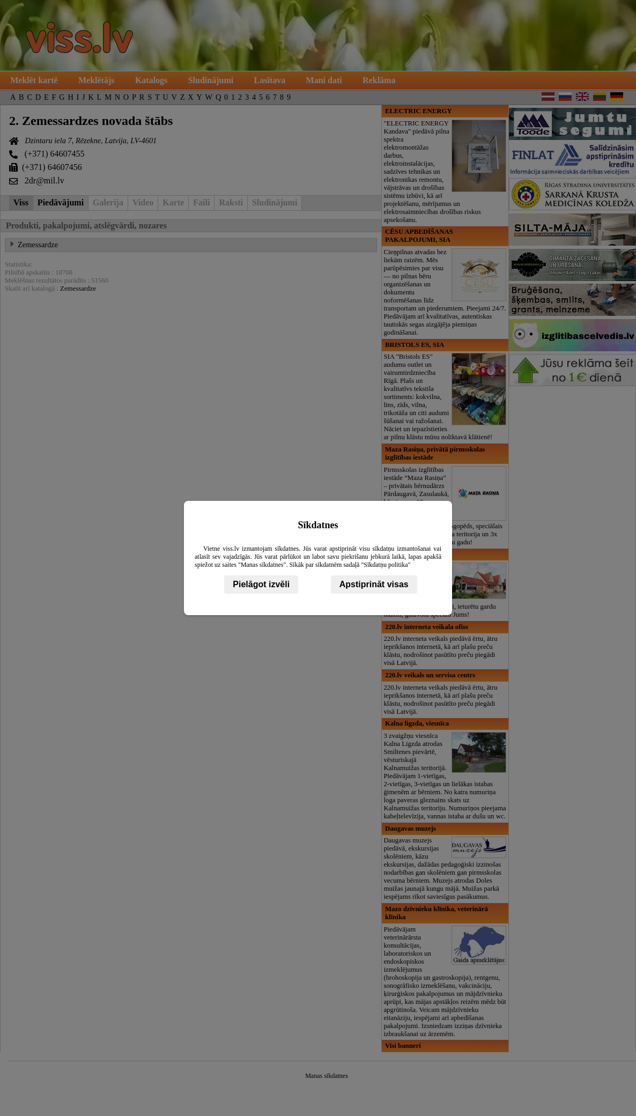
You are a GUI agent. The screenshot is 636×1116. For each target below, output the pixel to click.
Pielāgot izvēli (261, 584)
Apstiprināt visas (374, 584)
